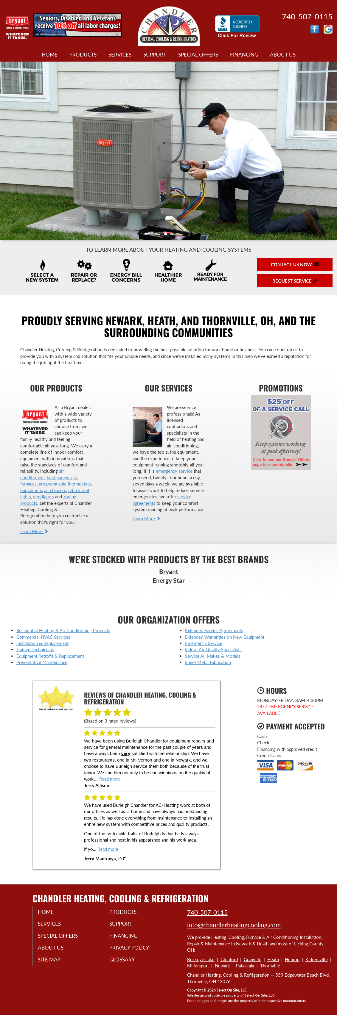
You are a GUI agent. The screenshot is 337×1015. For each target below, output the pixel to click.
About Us (283, 55)
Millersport (198, 965)
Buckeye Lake (201, 959)
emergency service (174, 471)
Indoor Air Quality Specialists (213, 649)
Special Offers (198, 55)
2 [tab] (173, 235)
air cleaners (55, 490)
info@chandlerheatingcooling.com (234, 924)
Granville (252, 959)
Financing (244, 55)
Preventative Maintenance (41, 662)
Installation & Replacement (42, 643)
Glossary (126, 962)
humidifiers (31, 490)
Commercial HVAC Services (43, 637)
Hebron (292, 959)
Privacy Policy (134, 950)
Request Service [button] (294, 280)
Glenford (229, 959)
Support (154, 55)
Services (119, 55)
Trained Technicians (35, 649)
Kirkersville (316, 959)
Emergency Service (203, 643)
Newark (222, 965)
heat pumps (58, 477)
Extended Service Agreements (214, 630)
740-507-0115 (207, 912)
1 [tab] (167, 235)
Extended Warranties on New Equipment (224, 637)
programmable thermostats (65, 483)
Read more (109, 778)
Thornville (270, 965)
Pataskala (245, 965)
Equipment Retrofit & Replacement (50, 656)
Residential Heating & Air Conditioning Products (63, 630)
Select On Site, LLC (232, 990)
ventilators (43, 496)
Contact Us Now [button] (295, 264)
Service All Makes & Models (212, 656)
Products (83, 55)
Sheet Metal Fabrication (208, 662)
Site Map (54, 962)
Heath (273, 959)
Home (50, 55)
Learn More (34, 531)
